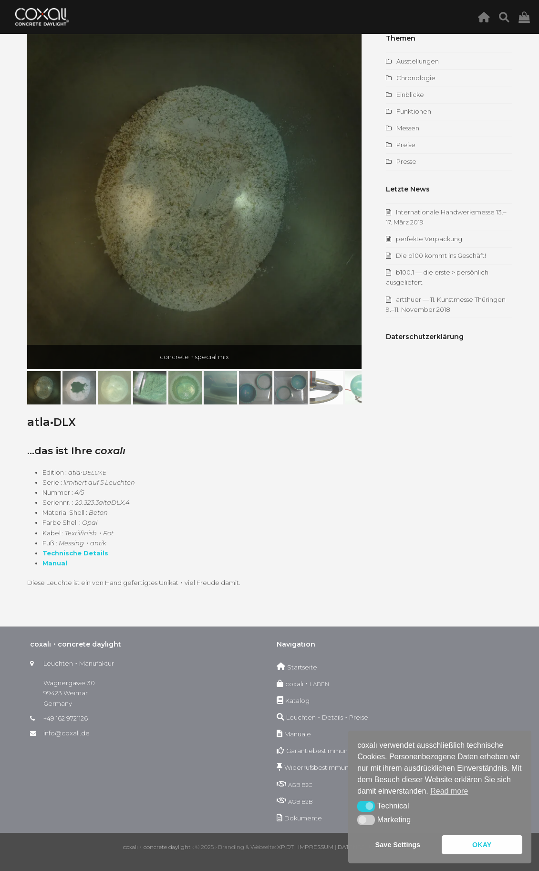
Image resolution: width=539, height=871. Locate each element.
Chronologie (415, 78)
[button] (44, 387)
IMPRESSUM (315, 846)
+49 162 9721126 (65, 718)
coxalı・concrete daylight (157, 846)
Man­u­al (54, 563)
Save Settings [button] (397, 845)
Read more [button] (449, 791)
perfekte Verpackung (429, 239)
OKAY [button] (481, 845)
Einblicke (410, 94)
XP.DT (285, 846)
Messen (407, 128)
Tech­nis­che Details (75, 553)
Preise (405, 145)
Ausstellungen (417, 61)
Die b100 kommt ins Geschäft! (441, 255)
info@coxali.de (66, 733)
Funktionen (413, 111)
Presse (406, 161)
